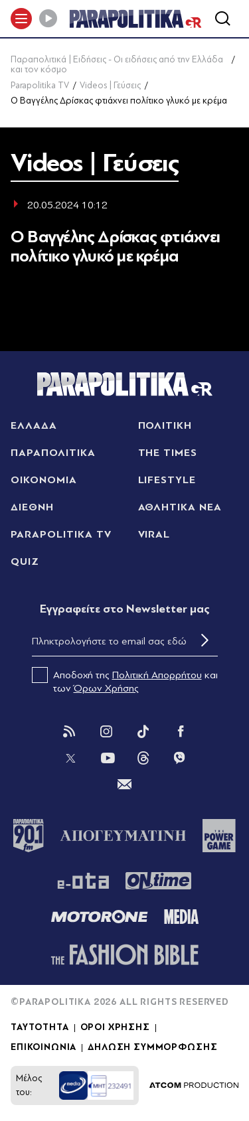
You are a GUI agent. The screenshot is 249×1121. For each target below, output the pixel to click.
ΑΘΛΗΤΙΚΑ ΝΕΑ (180, 507)
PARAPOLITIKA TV (61, 534)
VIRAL (154, 534)
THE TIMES (168, 453)
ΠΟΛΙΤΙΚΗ (165, 425)
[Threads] (143, 757)
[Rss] (69, 731)
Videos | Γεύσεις (110, 85)
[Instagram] (106, 731)
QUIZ (25, 561)
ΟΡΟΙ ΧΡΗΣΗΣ (115, 1027)
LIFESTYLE (167, 480)
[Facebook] (181, 731)
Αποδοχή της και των (125, 681)
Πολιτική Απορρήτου (157, 675)
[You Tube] (108, 758)
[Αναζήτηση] (222, 19)
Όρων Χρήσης (106, 688)
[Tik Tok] (143, 731)
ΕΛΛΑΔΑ (34, 425)
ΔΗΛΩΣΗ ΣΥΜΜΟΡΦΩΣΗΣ (152, 1047)
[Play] (48, 19)
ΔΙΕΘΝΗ (32, 507)
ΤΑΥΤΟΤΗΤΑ (40, 1027)
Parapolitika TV (40, 85)
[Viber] (179, 758)
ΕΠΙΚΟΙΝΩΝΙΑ (43, 1047)
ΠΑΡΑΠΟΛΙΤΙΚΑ (53, 453)
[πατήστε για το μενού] (21, 18)
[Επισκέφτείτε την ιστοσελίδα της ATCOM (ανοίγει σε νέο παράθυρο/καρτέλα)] (193, 1085)
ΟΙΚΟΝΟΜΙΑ (44, 480)
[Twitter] (70, 758)
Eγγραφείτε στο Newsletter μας (125, 609)
